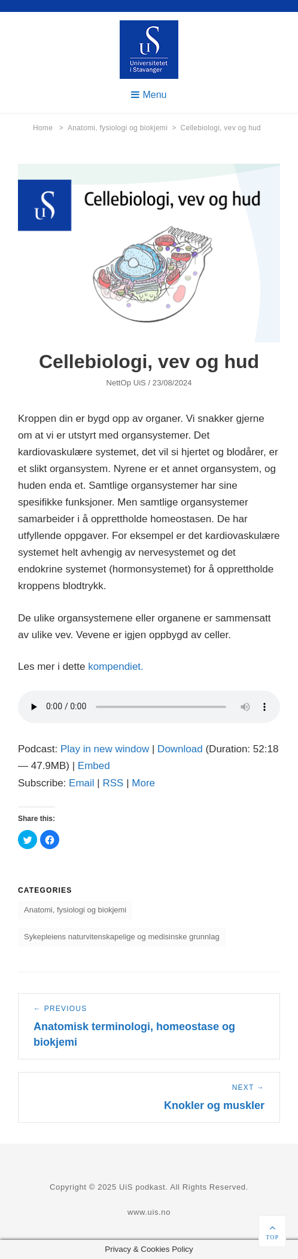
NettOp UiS (125, 382)
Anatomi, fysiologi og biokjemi (122, 128)
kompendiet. (116, 666)
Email (82, 783)
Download (180, 749)
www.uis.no (149, 1212)
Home (48, 128)
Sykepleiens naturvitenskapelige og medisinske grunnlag (122, 936)
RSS (112, 783)
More (143, 783)
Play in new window (104, 749)
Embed (94, 765)
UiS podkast (142, 1187)
